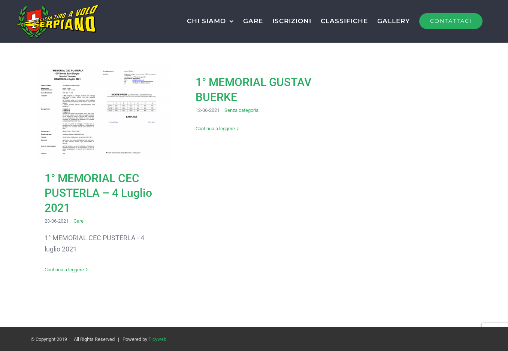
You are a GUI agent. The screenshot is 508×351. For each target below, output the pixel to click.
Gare (78, 221)
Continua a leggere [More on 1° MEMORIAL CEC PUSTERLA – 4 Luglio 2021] (64, 269)
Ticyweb (157, 339)
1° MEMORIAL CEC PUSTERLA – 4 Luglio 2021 (98, 193)
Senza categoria (241, 110)
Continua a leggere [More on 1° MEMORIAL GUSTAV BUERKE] (215, 128)
